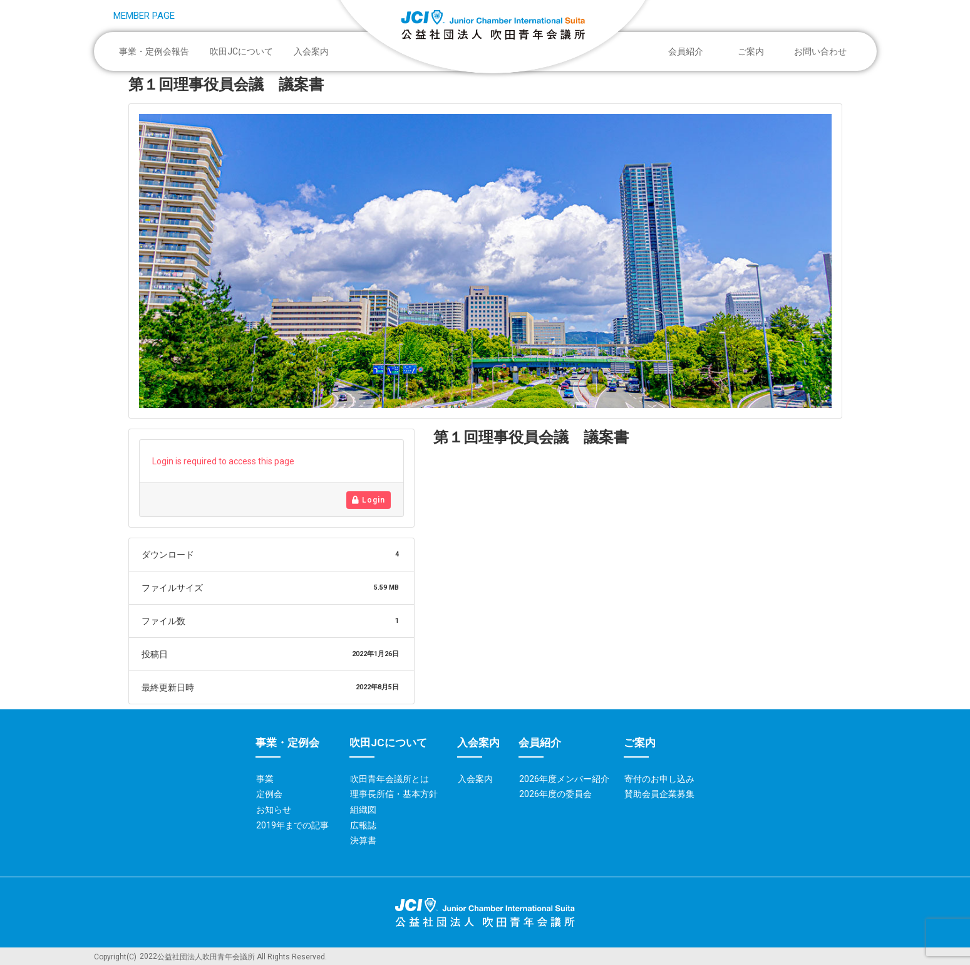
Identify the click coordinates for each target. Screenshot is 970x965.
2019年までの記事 (292, 825)
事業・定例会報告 (157, 51)
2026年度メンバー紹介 (564, 779)
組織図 (363, 810)
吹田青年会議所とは (389, 779)
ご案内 (754, 51)
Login (368, 500)
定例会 (269, 794)
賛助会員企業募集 (659, 794)
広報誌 (363, 825)
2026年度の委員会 (555, 794)
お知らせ (273, 810)
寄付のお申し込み (659, 779)
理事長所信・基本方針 (394, 794)
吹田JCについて (244, 51)
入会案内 (311, 51)
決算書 (363, 840)
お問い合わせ (820, 51)
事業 (265, 779)
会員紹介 (688, 51)
